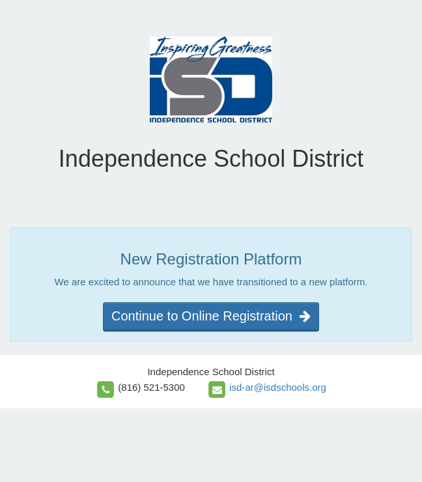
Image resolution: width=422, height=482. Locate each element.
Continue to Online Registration (211, 316)
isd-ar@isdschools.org (277, 387)
